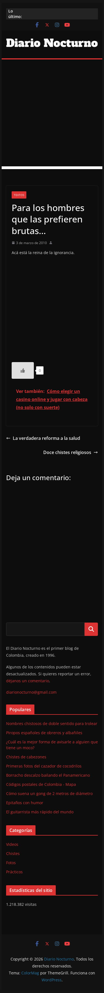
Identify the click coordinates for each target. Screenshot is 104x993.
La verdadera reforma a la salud (43, 438)
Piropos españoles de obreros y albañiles (44, 732)
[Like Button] (23, 370)
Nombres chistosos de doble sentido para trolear (51, 723)
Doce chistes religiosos (70, 452)
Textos (19, 195)
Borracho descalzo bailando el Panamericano (48, 775)
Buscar (91, 629)
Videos (12, 844)
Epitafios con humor (24, 802)
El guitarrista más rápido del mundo (39, 811)
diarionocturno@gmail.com (31, 692)
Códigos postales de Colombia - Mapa (41, 784)
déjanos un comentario (27, 680)
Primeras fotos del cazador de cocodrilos (44, 766)
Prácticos (14, 871)
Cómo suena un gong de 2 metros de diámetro (49, 793)
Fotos (11, 862)
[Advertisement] (52, 114)
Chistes (13, 853)
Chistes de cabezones (26, 756)
